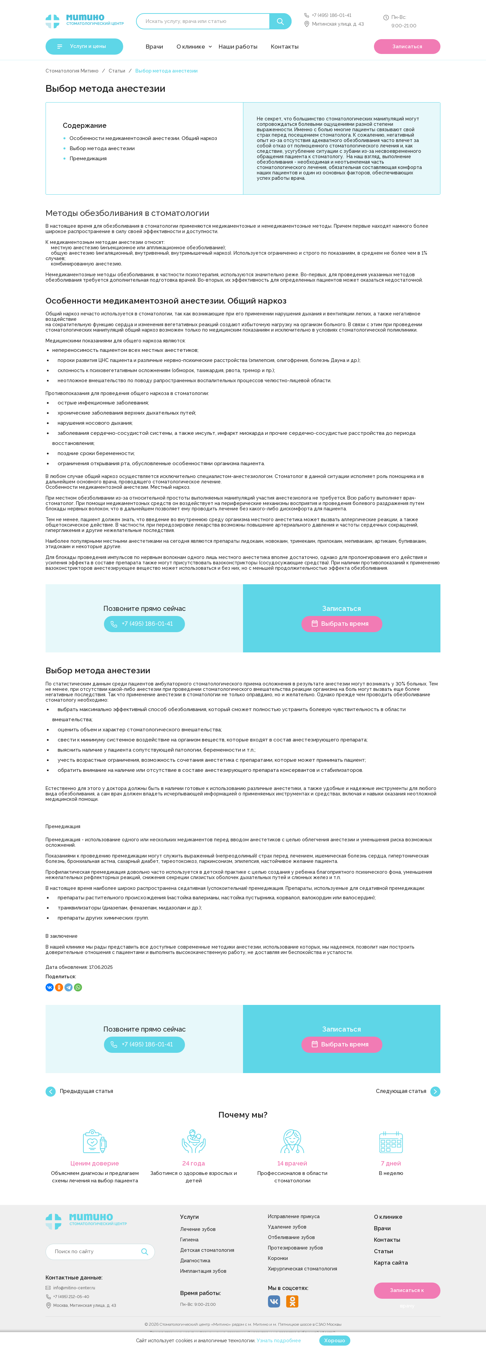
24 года (193, 1163)
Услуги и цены (88, 46)
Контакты (285, 46)
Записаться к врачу (407, 1293)
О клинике (191, 46)
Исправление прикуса (294, 1216)
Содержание (85, 125)
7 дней (391, 1163)
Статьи (117, 71)
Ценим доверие (95, 1163)
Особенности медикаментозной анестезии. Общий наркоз (143, 138)
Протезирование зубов (295, 1247)
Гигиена (189, 1239)
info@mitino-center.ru (74, 1288)
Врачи (154, 46)
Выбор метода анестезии (102, 148)
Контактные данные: (74, 1277)
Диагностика (195, 1260)
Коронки (278, 1258)
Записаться (407, 47)
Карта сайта (391, 1263)
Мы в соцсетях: (288, 1288)
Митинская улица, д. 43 (338, 24)
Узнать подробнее (279, 1340)
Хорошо (334, 1341)
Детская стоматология (207, 1250)
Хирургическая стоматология (302, 1268)
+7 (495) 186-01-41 (331, 15)
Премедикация (88, 159)
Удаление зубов (287, 1227)
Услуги (189, 1217)
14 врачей (292, 1163)
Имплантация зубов (203, 1271)
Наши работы (238, 46)
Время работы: (200, 1293)
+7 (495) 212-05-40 (71, 1296)
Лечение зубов (198, 1229)
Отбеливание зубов (291, 1237)
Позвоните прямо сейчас (144, 609)
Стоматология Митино (72, 71)
